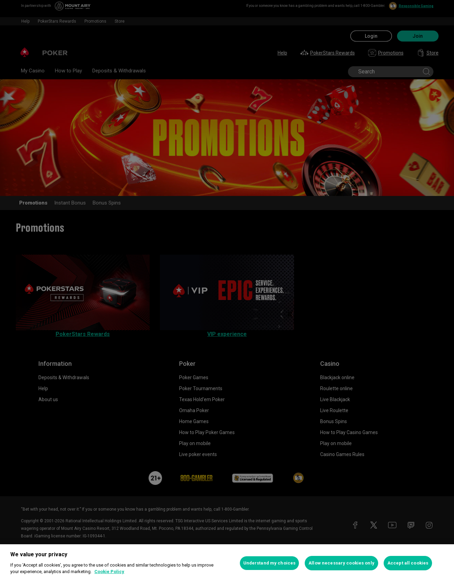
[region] (227, 563)
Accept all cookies (407, 563)
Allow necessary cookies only (341, 563)
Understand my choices (269, 563)
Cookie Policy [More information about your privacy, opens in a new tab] (109, 571)
